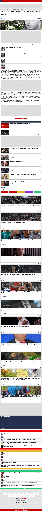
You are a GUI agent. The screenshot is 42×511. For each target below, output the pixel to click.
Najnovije (4, 191)
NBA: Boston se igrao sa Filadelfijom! (16, 130)
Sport (5, 9)
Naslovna (2, 9)
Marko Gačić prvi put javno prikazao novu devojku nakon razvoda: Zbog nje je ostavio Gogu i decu (21, 486)
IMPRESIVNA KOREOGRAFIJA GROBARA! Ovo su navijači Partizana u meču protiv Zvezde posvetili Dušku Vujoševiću (21, 307)
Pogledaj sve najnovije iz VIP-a (21, 488)
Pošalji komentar (18, 118)
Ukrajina (29, 191)
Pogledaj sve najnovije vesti (21, 448)
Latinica (18, 498)
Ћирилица (23, 498)
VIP (31, 494)
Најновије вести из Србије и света (21, 500)
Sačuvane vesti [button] (38, 1)
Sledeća (26, 510)
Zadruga (37, 191)
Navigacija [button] (41, 1)
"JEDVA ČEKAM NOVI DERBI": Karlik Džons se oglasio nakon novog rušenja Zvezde (24, 148)
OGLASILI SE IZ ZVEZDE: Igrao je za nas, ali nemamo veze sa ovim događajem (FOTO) (21, 66)
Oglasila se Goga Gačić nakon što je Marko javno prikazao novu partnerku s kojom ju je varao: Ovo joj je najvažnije (21, 473)
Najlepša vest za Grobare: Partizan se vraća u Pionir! (21, 221)
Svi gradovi (2, 428)
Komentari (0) (39, 18)
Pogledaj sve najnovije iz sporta (21, 468)
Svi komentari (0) (24, 118)
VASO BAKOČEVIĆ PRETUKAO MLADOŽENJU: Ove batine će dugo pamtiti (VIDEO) (21, 255)
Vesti (14, 494)
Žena (35, 494)
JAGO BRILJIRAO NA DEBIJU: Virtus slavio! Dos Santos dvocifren (21, 325)
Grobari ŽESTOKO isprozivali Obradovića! (17, 161)
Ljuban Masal (4, 16)
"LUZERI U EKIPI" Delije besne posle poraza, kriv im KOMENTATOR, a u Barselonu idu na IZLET (21, 290)
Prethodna (16, 510)
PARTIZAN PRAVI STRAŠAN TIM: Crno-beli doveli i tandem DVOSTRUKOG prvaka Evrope (21, 204)
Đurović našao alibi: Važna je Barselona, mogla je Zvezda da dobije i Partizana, (23, 174)
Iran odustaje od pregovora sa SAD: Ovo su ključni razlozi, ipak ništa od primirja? (21, 359)
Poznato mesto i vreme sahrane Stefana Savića (21, 49)
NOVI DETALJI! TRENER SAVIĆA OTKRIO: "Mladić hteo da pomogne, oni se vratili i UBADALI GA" (21, 55)
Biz (38, 494)
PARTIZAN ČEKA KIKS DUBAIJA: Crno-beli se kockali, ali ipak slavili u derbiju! (21, 273)
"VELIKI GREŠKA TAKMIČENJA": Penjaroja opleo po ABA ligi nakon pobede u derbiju (21, 456)
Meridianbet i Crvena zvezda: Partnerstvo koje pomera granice (20, 123)
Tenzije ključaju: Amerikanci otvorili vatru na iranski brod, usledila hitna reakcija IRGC (21, 433)
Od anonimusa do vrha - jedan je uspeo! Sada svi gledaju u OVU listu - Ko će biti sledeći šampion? (21, 238)
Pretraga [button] (39, 1)
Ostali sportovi (9, 9)
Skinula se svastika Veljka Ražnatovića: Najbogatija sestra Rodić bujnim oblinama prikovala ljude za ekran (21, 483)
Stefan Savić (2, 187)
